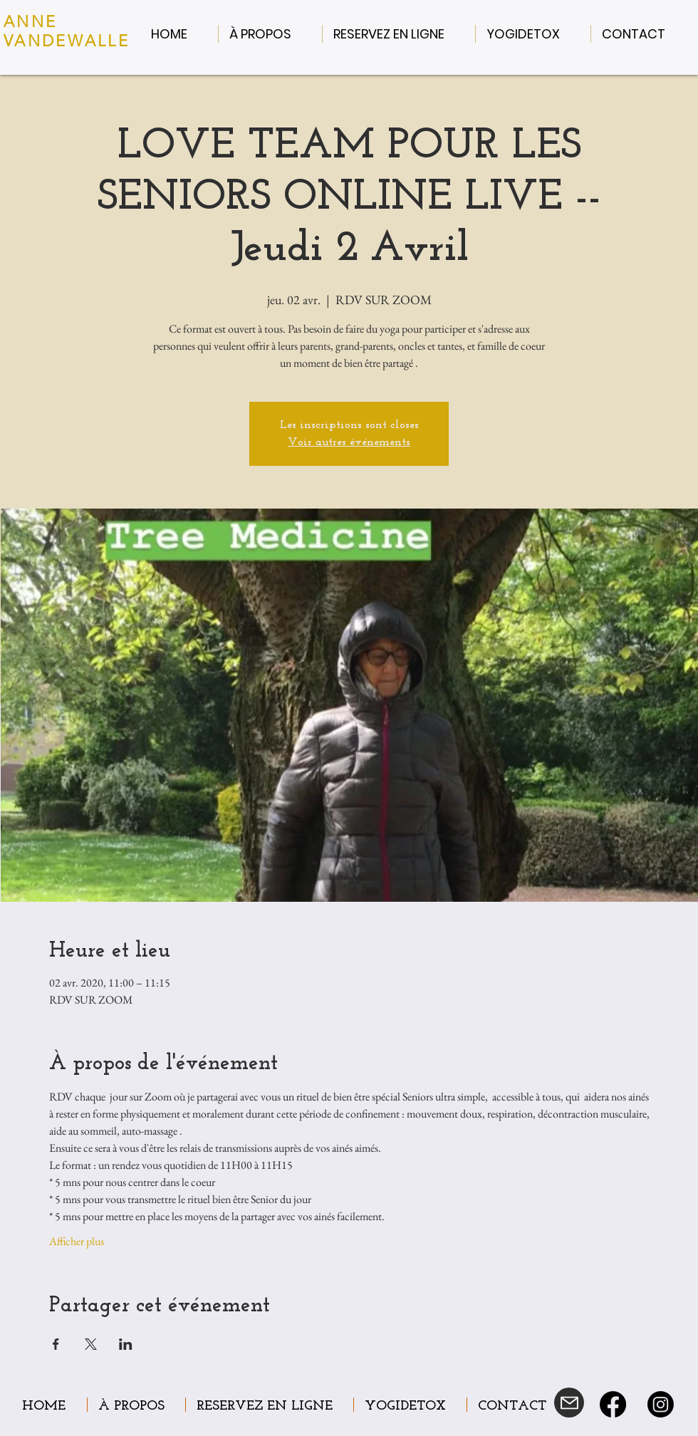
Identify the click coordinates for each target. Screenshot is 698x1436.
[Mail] (569, 1402)
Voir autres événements (349, 442)
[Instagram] (660, 1404)
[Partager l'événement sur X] (91, 1344)
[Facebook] (613, 1404)
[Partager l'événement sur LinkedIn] (125, 1344)
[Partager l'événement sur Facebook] (56, 1344)
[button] (270, 34)
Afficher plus (76, 1241)
